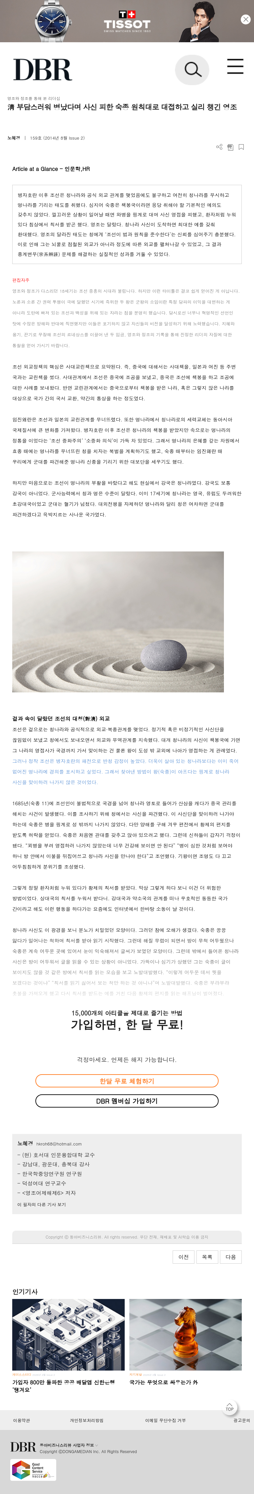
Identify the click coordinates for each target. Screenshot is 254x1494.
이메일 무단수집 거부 (165, 1420)
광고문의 (241, 1420)
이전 (183, 1257)
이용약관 (21, 1420)
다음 (231, 1257)
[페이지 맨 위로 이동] (231, 1409)
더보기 (219, 147)
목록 (207, 1257)
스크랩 (241, 147)
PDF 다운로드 (230, 147)
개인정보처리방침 (87, 1420)
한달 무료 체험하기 (127, 1081)
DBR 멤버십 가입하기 (127, 1100)
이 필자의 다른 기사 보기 (41, 1204)
